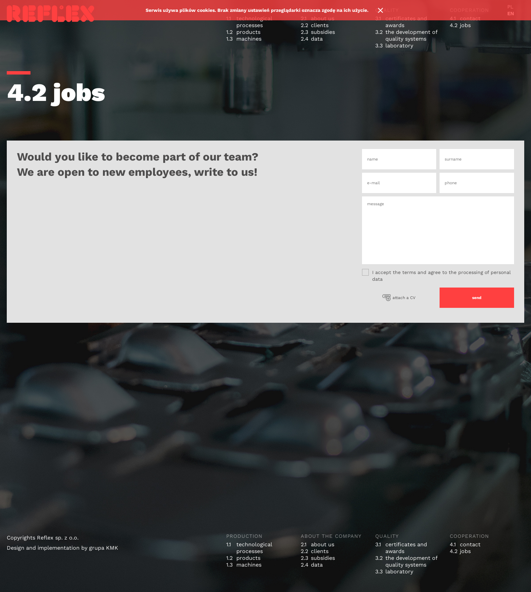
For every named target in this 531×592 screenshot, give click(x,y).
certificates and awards (406, 21)
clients (319, 25)
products (248, 32)
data (317, 39)
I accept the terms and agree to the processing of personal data (436, 275)
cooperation (469, 536)
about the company (331, 536)
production (244, 536)
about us (322, 544)
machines (248, 39)
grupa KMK (103, 548)
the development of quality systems (411, 35)
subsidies (323, 32)
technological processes (254, 21)
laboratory (399, 45)
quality (387, 536)
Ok (380, 10)
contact (470, 544)
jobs (465, 25)
